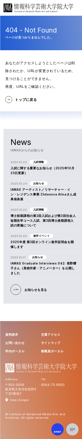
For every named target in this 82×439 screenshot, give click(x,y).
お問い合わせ (14, 343)
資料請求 (11, 334)
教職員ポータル (52, 351)
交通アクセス (50, 334)
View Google (19, 400)
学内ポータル (14, 351)
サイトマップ (50, 343)
